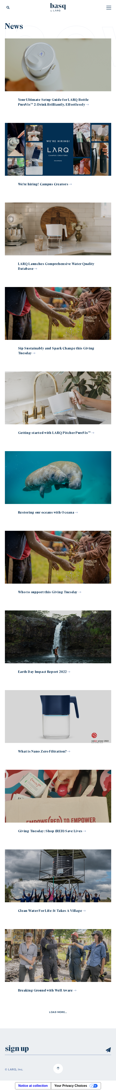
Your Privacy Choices (70, 1085)
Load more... (58, 1012)
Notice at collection (33, 1085)
